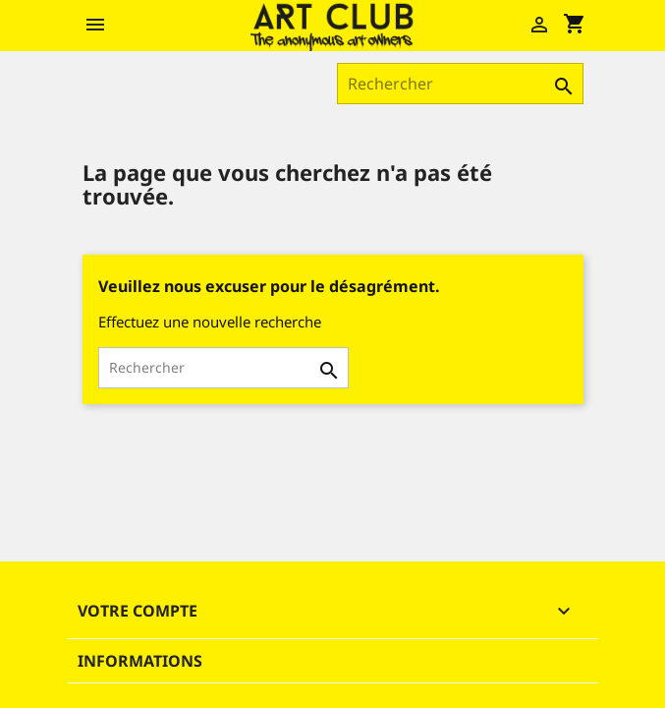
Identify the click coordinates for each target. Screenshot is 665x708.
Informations (140, 661)
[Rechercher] (460, 83)
